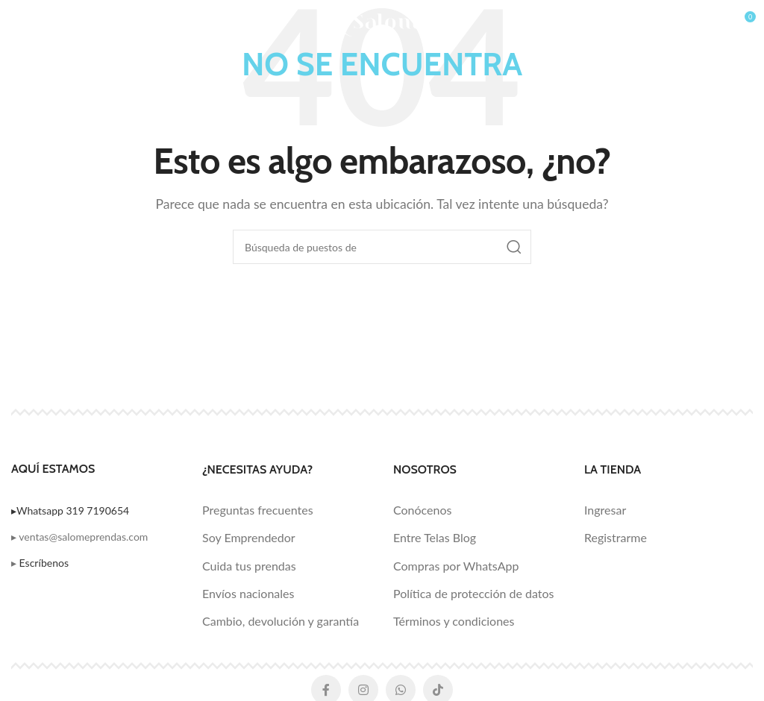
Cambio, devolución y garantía (280, 621)
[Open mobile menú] (38, 22)
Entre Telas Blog (434, 537)
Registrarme (615, 537)
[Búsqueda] (382, 247)
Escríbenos (44, 562)
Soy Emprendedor (248, 537)
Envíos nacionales (248, 593)
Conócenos (422, 510)
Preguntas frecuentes (257, 510)
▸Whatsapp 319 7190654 (70, 510)
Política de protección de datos (473, 593)
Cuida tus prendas (249, 566)
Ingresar (605, 510)
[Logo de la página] (382, 20)
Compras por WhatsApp (456, 566)
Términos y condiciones (454, 621)
